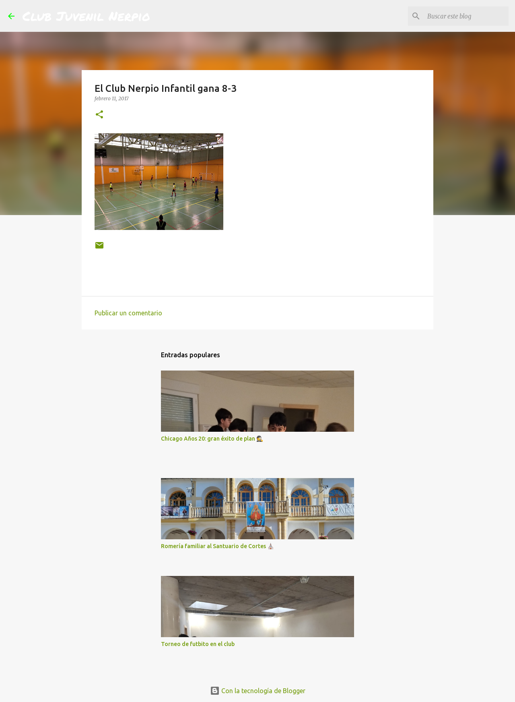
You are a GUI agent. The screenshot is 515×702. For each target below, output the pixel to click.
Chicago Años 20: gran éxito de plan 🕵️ (212, 438)
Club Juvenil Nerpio (86, 15)
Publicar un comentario (128, 313)
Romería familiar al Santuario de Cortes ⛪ (217, 546)
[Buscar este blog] (466, 16)
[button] (99, 115)
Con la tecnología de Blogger (257, 690)
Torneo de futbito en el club (198, 644)
